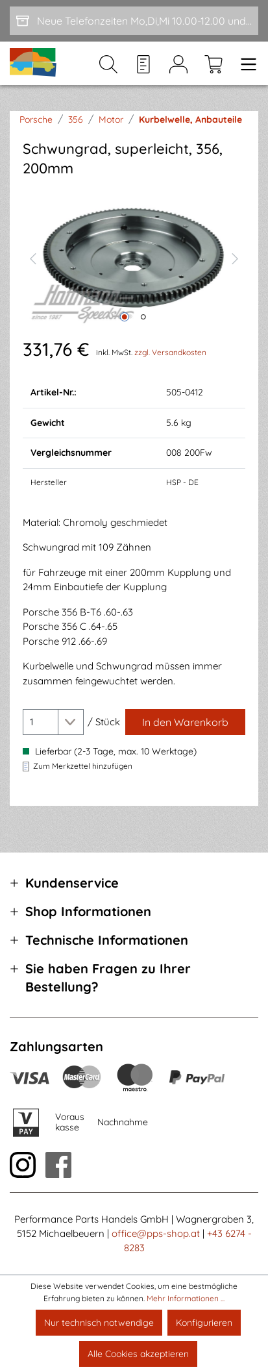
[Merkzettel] (143, 64)
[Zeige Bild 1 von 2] (124, 316)
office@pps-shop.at (156, 1233)
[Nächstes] (235, 257)
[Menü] (244, 64)
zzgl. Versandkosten (170, 352)
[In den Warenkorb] (185, 722)
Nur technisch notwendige (99, 1322)
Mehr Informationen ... (186, 1298)
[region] (134, 257)
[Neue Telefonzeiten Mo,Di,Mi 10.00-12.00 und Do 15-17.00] (134, 20)
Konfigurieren (204, 1322)
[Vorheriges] (32, 257)
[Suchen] (108, 64)
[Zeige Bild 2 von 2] (143, 316)
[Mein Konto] (178, 64)
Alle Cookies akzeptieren (138, 1354)
